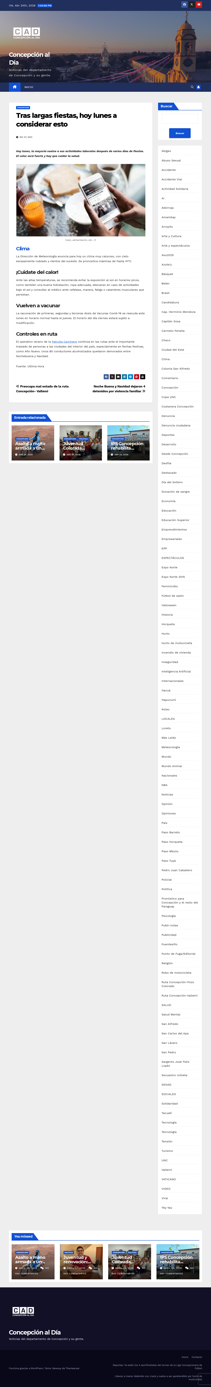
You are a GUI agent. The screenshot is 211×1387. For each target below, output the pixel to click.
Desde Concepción (175, 453)
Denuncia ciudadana (176, 425)
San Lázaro (170, 1043)
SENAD (166, 1084)
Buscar (167, 106)
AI (163, 198)
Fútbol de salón (173, 595)
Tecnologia (169, 1132)
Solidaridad (170, 1103)
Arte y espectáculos (176, 245)
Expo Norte (170, 567)
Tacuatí (167, 1113)
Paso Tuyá (169, 860)
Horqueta (168, 624)
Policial (167, 879)
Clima (23, 249)
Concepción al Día (35, 1332)
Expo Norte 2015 (173, 577)
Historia (167, 614)
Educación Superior (176, 520)
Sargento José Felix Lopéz (175, 1063)
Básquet (167, 274)
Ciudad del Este (173, 349)
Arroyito (167, 226)
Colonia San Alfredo (176, 368)
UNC (165, 1160)
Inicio (28, 87)
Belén (166, 283)
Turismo (167, 1151)
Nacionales (169, 775)
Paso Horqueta (172, 841)
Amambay (169, 217)
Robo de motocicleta (176, 972)
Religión (167, 963)
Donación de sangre (176, 491)
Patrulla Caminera (64, 341)
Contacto (197, 1357)
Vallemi (167, 1169)
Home (185, 1357)
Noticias (167, 794)
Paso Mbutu (170, 851)
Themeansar (73, 1368)
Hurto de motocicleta (177, 643)
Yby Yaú (167, 1207)
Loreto (166, 728)
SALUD (166, 1005)
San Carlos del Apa (175, 1033)
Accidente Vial (172, 179)
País (164, 823)
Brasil (166, 293)
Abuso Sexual (171, 160)
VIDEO (166, 1188)
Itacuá (166, 690)
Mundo (166, 756)
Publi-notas (170, 925)
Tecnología (169, 1122)
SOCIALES (169, 1094)
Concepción (23, 108)
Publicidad (169, 935)
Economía (169, 501)
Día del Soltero (172, 482)
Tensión (167, 1141)
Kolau (166, 709)
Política (83, 439)
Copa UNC (169, 397)
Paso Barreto (171, 832)
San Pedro (169, 1052)
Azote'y (167, 264)
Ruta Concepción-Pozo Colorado (178, 984)
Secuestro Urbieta (174, 1075)
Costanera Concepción (178, 406)
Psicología (169, 916)
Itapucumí (169, 700)
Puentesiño (170, 944)
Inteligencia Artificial (176, 671)
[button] (192, 87)
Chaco (166, 340)
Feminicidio (170, 586)
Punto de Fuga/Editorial (178, 953)
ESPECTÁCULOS (173, 558)
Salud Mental (171, 1014)
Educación (169, 510)
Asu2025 (168, 255)
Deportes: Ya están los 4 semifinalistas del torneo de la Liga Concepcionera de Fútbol (157, 1367)
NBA (165, 785)
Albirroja (168, 207)
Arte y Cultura (171, 236)
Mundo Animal (172, 766)
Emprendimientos (174, 529)
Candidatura (170, 302)
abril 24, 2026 (28, 1268)
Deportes (168, 435)
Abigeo (166, 151)
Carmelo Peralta (173, 330)
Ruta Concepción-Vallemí (180, 995)
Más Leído (169, 737)
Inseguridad (170, 662)
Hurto (166, 633)
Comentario (170, 378)
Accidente (169, 170)
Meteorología (171, 747)
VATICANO (169, 1179)
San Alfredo (170, 1024)
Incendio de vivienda (176, 652)
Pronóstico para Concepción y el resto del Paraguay (180, 902)
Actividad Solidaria (175, 189)
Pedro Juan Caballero (177, 870)
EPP (164, 548)
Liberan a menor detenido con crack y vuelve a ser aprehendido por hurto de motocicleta (158, 1378)
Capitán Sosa (171, 321)
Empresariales (172, 539)
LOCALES (168, 718)
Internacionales (173, 681)
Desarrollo (169, 444)
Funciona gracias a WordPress (26, 1368)
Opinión (167, 804)
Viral (165, 1198)
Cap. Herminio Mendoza (179, 312)
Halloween (169, 605)
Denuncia (168, 416)
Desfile (166, 463)
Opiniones (169, 813)
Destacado (169, 472)
